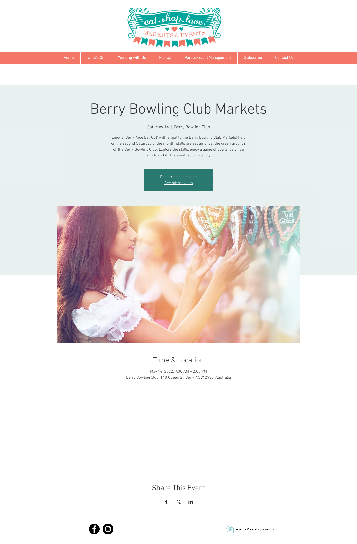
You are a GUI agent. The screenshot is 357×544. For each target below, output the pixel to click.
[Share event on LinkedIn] (190, 502)
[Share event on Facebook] (166, 502)
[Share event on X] (178, 502)
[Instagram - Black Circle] (108, 529)
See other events (178, 183)
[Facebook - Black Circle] (94, 529)
